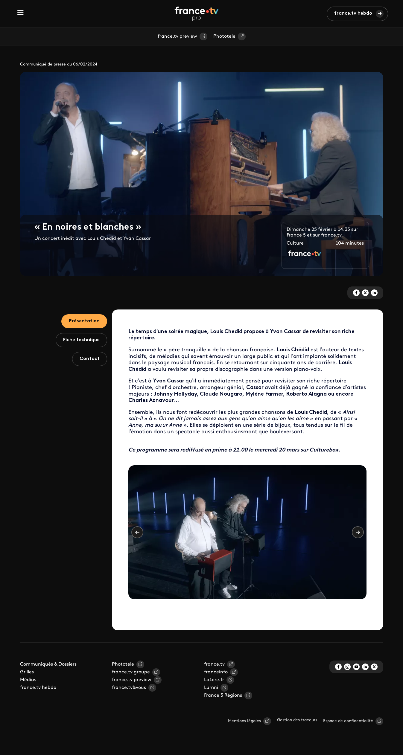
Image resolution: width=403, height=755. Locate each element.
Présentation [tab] (84, 321)
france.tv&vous (129, 687)
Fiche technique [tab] (81, 340)
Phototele (224, 36)
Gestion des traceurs (297, 720)
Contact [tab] (90, 358)
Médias (28, 680)
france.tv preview (177, 36)
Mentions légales (244, 721)
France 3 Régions (223, 695)
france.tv (214, 664)
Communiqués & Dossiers (48, 664)
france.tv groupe (131, 672)
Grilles (27, 672)
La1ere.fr (214, 680)
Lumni (211, 687)
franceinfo (216, 672)
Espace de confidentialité (348, 721)
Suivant (358, 532)
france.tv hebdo (353, 13)
